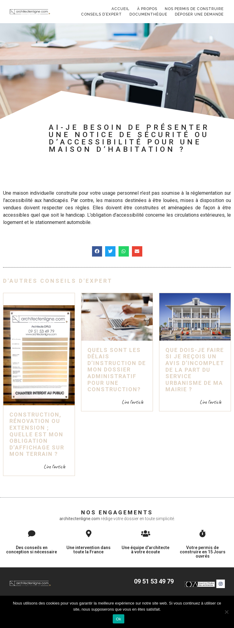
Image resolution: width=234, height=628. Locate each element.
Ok (118, 619)
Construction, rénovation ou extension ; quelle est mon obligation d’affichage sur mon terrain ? (36, 429)
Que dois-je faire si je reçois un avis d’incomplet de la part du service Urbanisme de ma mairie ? (194, 364)
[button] (97, 246)
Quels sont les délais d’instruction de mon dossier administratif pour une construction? (116, 364)
